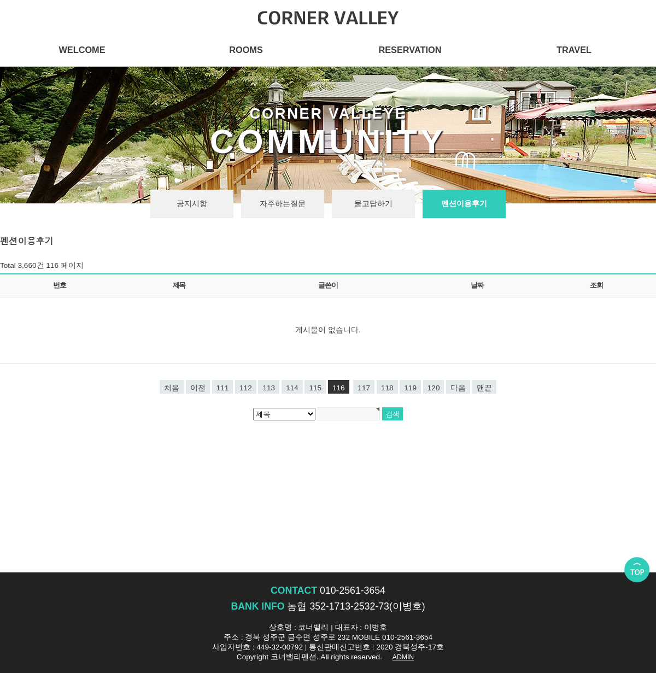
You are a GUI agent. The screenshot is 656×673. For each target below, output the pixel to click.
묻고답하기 (373, 204)
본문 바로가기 (0, 0)
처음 (171, 388)
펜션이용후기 (464, 204)
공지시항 (192, 204)
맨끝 (484, 388)
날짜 (477, 285)
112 (245, 388)
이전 (198, 388)
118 (387, 388)
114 (292, 388)
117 (364, 388)
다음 (458, 388)
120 (433, 388)
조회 (596, 285)
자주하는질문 (283, 204)
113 (268, 388)
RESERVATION (409, 50)
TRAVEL (574, 50)
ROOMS (246, 50)
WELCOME (81, 50)
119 (410, 388)
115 (315, 388)
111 (222, 388)
